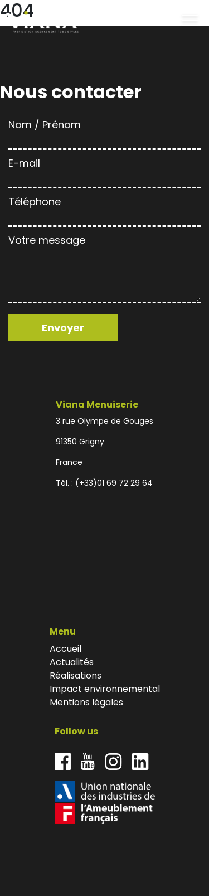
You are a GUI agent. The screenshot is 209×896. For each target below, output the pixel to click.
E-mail (104, 171)
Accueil (65, 648)
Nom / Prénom (104, 132)
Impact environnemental (105, 688)
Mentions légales (86, 702)
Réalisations (75, 675)
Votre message (104, 270)
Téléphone (104, 209)
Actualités (72, 662)
